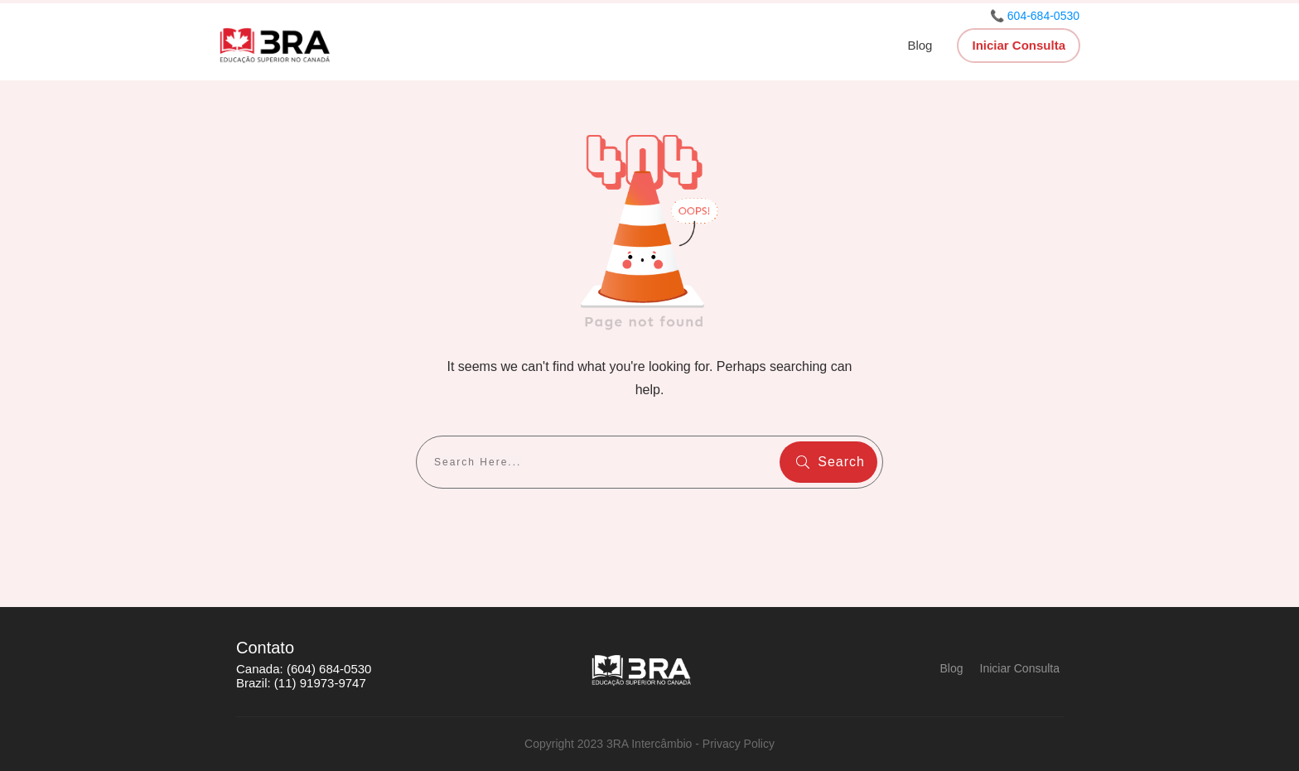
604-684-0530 (1043, 15)
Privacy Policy (739, 743)
